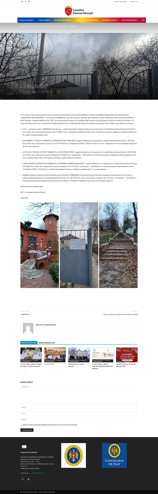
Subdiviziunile (44, 20)
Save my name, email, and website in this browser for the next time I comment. (50, 425)
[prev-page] (21, 373)
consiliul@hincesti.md (36, 473)
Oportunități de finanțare (87, 20)
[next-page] (25, 373)
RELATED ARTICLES (29, 343)
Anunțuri (119, 361)
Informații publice (110, 20)
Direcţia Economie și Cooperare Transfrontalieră (52, 26)
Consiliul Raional (27, 20)
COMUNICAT (25, 314)
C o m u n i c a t (49, 364)
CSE (143, 20)
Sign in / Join (134, 1)
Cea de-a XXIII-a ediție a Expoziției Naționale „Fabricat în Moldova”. (102, 366)
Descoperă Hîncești (130, 20)
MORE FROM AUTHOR (47, 343)
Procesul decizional (64, 20)
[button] (22, 1)
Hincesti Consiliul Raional (30, 92)
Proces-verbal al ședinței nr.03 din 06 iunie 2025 (121, 314)
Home (22, 26)
